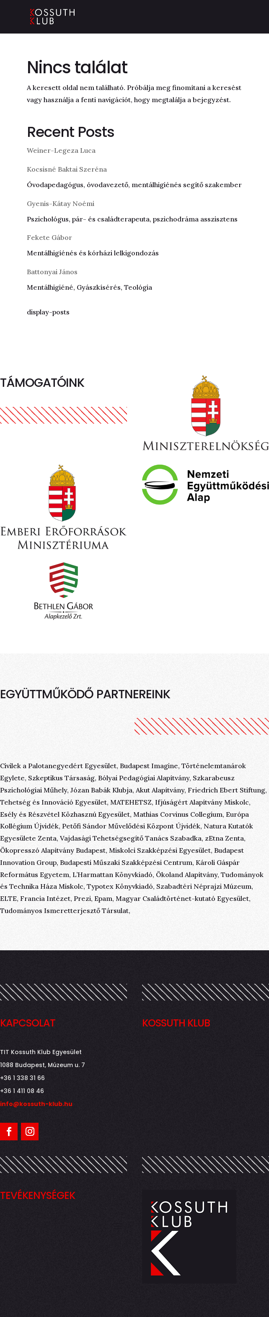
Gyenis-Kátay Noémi (60, 203)
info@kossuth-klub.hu (36, 1104)
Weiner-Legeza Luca (61, 150)
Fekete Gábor (49, 237)
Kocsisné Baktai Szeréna (67, 169)
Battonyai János (52, 272)
